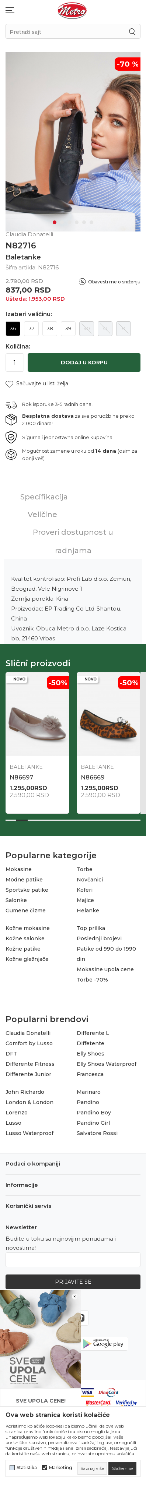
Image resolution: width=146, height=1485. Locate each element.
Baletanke (23, 255)
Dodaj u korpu (84, 360)
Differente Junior (28, 1071)
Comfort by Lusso (29, 1040)
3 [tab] (69, 220)
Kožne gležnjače (27, 956)
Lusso (13, 1120)
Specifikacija (44, 494)
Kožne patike (23, 946)
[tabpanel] (73, 140)
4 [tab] (77, 220)
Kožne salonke (25, 936)
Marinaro (89, 1089)
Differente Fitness (30, 1061)
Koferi (85, 887)
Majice (85, 897)
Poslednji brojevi (99, 936)
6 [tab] (91, 220)
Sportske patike (27, 887)
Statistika (27, 1467)
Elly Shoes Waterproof (106, 1061)
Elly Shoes (90, 1051)
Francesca (90, 1071)
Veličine (42, 512)
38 (50, 326)
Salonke (16, 897)
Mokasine (19, 866)
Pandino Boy (94, 1110)
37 (31, 326)
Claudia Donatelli (28, 1030)
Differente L (93, 1030)
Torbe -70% (92, 977)
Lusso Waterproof (29, 1130)
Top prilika (91, 925)
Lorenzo (17, 1110)
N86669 (92, 774)
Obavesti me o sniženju (114, 279)
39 (68, 326)
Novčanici (90, 877)
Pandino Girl (93, 1120)
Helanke (88, 908)
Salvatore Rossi (97, 1130)
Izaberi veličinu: (29, 311)
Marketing (60, 1467)
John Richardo (25, 1089)
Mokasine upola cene (105, 967)
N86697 (21, 774)
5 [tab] (84, 220)
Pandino (88, 1099)
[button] (37, 381)
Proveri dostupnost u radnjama (73, 538)
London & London (29, 1099)
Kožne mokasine (28, 925)
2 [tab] (62, 220)
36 (13, 326)
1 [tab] (54, 220)
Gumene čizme (26, 908)
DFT (11, 1051)
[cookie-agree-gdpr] (122, 1468)
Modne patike (24, 877)
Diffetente (90, 1040)
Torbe (85, 866)
